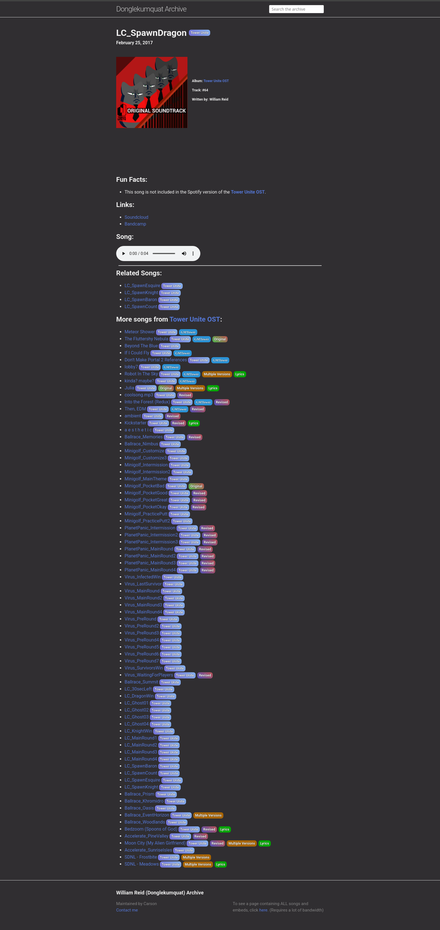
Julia (129, 387)
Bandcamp (135, 224)
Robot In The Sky (141, 373)
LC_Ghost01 (137, 703)
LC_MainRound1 (141, 738)
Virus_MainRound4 (143, 612)
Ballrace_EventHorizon (147, 815)
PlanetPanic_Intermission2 (151, 535)
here (263, 910)
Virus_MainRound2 (143, 598)
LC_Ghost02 (137, 710)
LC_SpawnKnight (141, 292)
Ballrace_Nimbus (141, 444)
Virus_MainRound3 (143, 605)
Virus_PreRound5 (142, 647)
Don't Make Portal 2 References (156, 359)
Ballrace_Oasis (139, 808)
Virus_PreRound (140, 619)
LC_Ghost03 (137, 717)
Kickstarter (135, 423)
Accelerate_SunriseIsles (148, 850)
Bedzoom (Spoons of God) (151, 829)
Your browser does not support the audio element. (158, 253)
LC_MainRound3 (141, 752)
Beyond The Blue (141, 345)
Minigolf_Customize (144, 451)
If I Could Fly (137, 352)
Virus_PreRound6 (142, 654)
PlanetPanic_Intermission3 (151, 542)
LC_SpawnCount (141, 306)
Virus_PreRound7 (142, 661)
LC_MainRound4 (141, 759)
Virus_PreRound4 (142, 640)
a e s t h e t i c (138, 430)
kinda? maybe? (139, 380)
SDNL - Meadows (142, 864)
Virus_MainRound (142, 591)
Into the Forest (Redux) (147, 401)
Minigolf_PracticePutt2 (147, 521)
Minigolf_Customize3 (146, 458)
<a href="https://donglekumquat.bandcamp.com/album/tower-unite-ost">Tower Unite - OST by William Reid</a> (220, 156)
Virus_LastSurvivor (143, 584)
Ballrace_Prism (139, 794)
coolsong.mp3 (139, 394)
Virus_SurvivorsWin (144, 668)
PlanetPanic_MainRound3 (150, 563)
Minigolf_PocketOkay (146, 507)
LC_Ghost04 (137, 724)
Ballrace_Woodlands (145, 822)
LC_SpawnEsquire (142, 285)
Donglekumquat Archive (151, 9)
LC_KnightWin (138, 731)
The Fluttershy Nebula (146, 338)
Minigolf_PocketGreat (146, 500)
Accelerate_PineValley (146, 836)
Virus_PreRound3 (142, 633)
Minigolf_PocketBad (144, 486)
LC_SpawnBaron (141, 299)
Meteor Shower (140, 331)
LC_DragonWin (139, 696)
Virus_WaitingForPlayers (149, 675)
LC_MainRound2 (141, 745)
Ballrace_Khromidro (144, 801)
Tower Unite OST (216, 81)
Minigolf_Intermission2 (147, 472)
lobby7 (131, 366)
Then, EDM (135, 408)
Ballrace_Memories (144, 437)
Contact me (127, 910)
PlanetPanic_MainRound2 (150, 556)
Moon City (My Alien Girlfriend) (155, 843)
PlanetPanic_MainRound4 (150, 570)
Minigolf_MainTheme (146, 479)
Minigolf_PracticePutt (146, 514)
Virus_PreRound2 (142, 626)
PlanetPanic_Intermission (150, 528)
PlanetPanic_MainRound (149, 549)
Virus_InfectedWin (143, 577)
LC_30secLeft (138, 689)
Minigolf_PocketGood (146, 493)
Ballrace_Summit (141, 682)
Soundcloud (136, 217)
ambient (133, 415)
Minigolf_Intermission (146, 465)
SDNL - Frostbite (141, 857)
